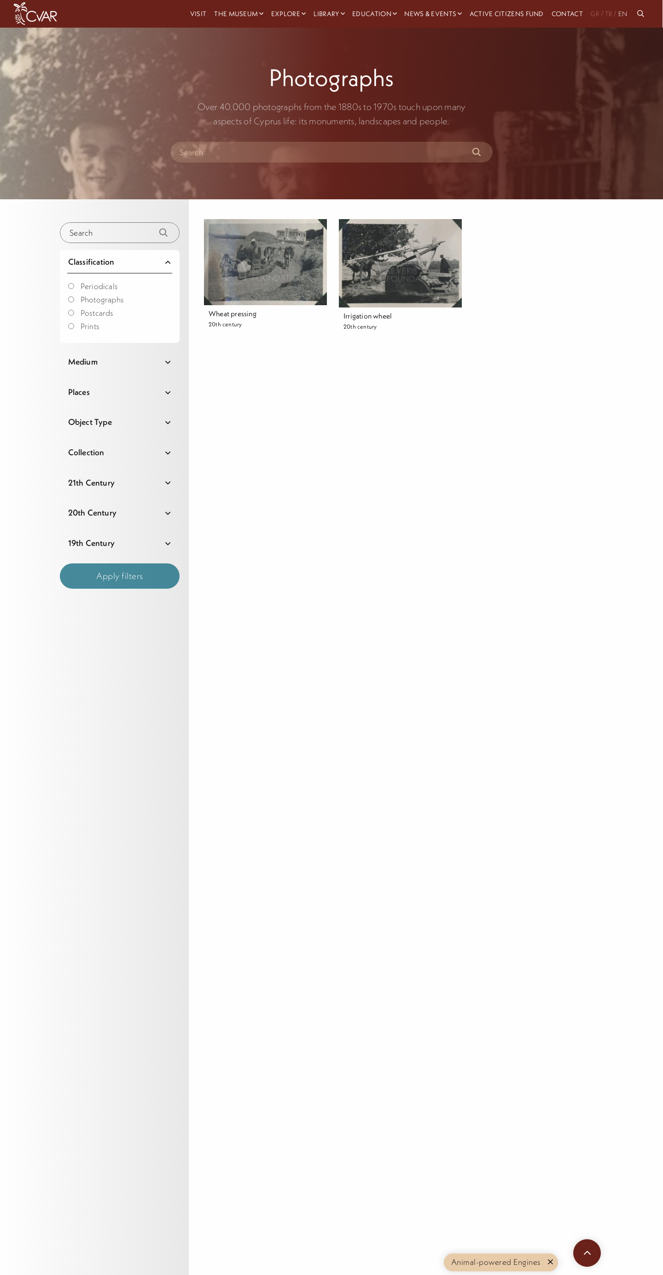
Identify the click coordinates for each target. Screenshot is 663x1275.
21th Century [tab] (91, 482)
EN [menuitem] (622, 14)
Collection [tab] (86, 452)
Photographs (96, 300)
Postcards (91, 313)
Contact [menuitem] (567, 14)
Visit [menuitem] (198, 14)
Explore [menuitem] (285, 14)
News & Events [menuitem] (430, 14)
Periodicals (93, 286)
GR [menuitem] (594, 14)
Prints (83, 326)
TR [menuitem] (608, 14)
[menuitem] (642, 13)
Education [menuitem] (371, 14)
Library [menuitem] (326, 14)
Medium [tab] (83, 361)
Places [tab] (79, 392)
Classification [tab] (91, 261)
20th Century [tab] (92, 512)
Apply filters (119, 575)
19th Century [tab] (91, 543)
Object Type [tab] (90, 422)
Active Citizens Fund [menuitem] (507, 14)
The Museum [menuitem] (236, 14)
